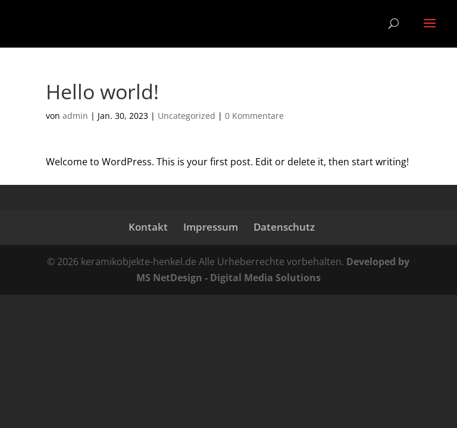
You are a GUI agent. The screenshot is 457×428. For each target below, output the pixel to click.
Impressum (210, 227)
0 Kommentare (254, 115)
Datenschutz (284, 227)
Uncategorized (186, 115)
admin (75, 115)
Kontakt (148, 227)
